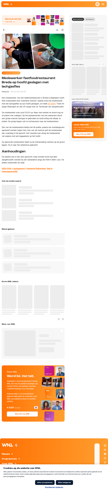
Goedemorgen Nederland (11, 73)
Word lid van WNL (22, 414)
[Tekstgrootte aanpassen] (57, 30)
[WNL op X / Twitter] (105, 449)
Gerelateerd (90, 19)
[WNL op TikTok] (105, 462)
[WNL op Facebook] (105, 454)
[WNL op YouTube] (105, 458)
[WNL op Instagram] (105, 445)
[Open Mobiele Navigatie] (103, 4)
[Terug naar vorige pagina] (4, 30)
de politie (52, 103)
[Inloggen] (97, 4)
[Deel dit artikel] (62, 30)
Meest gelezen (78, 19)
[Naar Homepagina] (8, 4)
